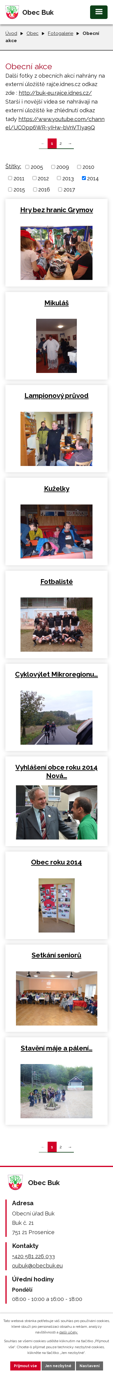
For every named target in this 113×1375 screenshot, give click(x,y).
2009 (62, 167)
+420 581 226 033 (33, 1256)
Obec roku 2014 (56, 862)
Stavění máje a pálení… (57, 1048)
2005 (37, 167)
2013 (68, 178)
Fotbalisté (56, 581)
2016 (44, 189)
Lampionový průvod (56, 395)
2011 (19, 178)
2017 (69, 189)
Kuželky (56, 488)
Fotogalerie (60, 33)
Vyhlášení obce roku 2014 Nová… (56, 771)
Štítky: (13, 166)
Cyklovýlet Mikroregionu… (56, 674)
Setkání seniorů (56, 955)
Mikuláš (56, 303)
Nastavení (89, 1366)
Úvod (11, 33)
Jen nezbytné (58, 1366)
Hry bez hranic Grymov (56, 210)
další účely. (68, 1332)
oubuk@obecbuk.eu (37, 1265)
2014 (93, 178)
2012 (43, 178)
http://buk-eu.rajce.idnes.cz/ (55, 93)
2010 (88, 167)
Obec (33, 33)
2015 (19, 189)
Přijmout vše (25, 1366)
